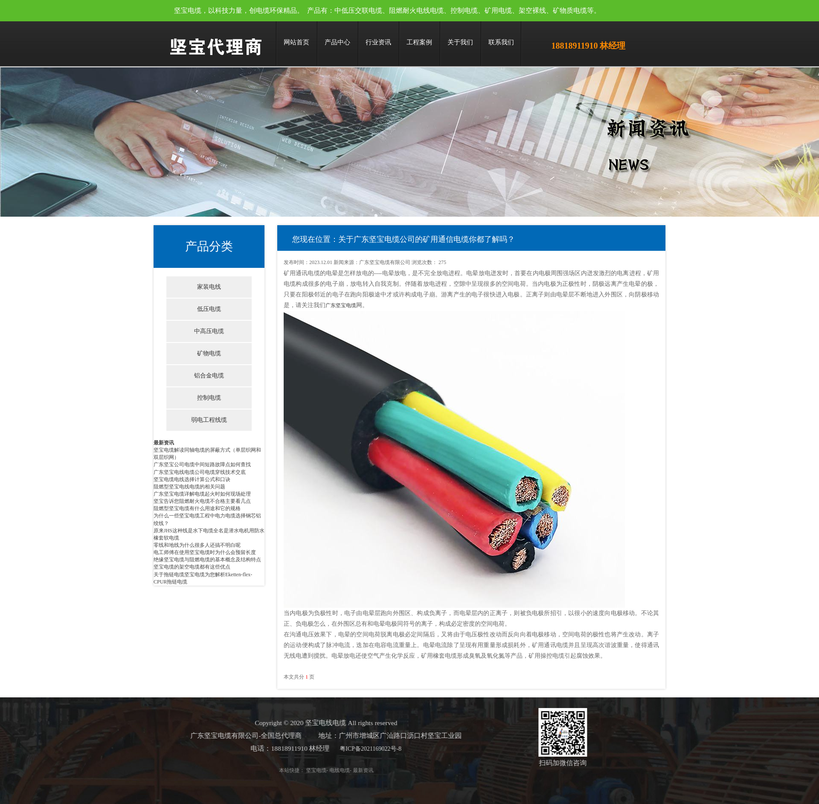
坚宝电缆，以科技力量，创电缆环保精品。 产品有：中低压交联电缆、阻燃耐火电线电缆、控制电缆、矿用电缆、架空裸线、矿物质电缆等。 (387, 10)
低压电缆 (209, 309)
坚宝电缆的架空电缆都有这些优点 (192, 567)
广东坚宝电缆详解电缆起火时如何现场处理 (202, 494)
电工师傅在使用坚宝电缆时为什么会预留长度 (205, 552)
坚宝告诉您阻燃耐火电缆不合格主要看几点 (202, 501)
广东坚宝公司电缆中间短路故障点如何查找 (202, 464)
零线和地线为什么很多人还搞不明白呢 (197, 545)
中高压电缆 (209, 331)
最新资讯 (164, 443)
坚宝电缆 (298, 770)
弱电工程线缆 (209, 420)
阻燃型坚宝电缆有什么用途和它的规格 (197, 508)
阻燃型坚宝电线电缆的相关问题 (189, 487)
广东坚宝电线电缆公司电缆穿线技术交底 (200, 472)
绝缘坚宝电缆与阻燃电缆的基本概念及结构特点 (207, 560)
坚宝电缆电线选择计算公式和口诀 (192, 479)
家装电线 (209, 287)
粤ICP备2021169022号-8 (352, 749)
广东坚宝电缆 (340, 305)
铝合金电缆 (209, 375)
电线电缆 (321, 770)
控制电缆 (209, 398)
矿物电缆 (209, 353)
